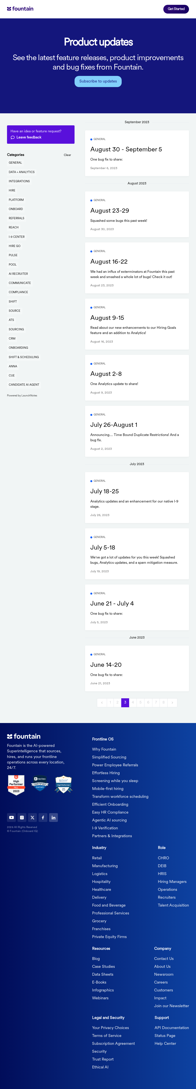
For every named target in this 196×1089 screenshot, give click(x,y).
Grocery (99, 921)
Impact (160, 998)
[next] (172, 702)
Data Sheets (102, 975)
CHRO (163, 858)
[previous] (102, 702)
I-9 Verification (105, 828)
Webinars (100, 998)
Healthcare (101, 890)
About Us (162, 967)
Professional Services (110, 913)
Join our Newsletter (171, 1006)
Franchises (101, 929)
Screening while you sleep (115, 781)
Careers (161, 982)
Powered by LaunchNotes (22, 395)
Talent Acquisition (173, 905)
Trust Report (103, 1059)
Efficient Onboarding (110, 805)
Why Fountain (104, 750)
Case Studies (103, 967)
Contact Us (164, 959)
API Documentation (172, 1028)
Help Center (165, 1044)
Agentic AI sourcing (109, 820)
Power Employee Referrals (115, 765)
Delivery (99, 898)
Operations (167, 890)
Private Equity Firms (109, 937)
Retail (97, 858)
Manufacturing (105, 866)
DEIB (162, 866)
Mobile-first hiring (107, 789)
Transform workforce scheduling (120, 797)
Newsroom (163, 975)
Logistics (99, 874)
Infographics (103, 990)
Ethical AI (100, 1067)
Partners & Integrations (112, 836)
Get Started (176, 9)
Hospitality (101, 882)
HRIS (162, 874)
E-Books (99, 982)
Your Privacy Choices (110, 1028)
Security (99, 1052)
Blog (96, 959)
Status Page (165, 1036)
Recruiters (167, 898)
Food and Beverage (109, 905)
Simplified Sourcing (109, 757)
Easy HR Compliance (110, 813)
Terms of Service (106, 1036)
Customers (163, 990)
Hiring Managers (172, 882)
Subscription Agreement (113, 1044)
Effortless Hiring (106, 773)
